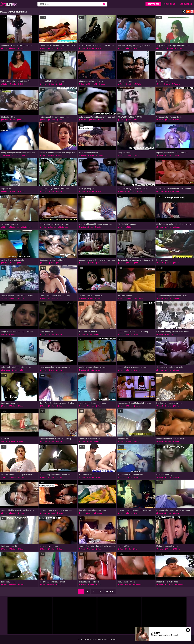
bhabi (20, 477)
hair (135, 549)
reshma (138, 299)
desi (21, 48)
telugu (59, 156)
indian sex (14, 227)
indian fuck (26, 227)
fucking (176, 84)
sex (98, 585)
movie (176, 549)
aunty (21, 191)
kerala (176, 227)
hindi (59, 84)
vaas (60, 513)
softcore (168, 585)
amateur (160, 48)
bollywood (63, 227)
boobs (99, 156)
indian (12, 48)
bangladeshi (101, 263)
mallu (137, 48)
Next (109, 591)
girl (20, 84)
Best (150, 4)
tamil (4, 48)
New (166, 4)
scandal (52, 227)
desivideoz (99, 84)
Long (182, 4)
